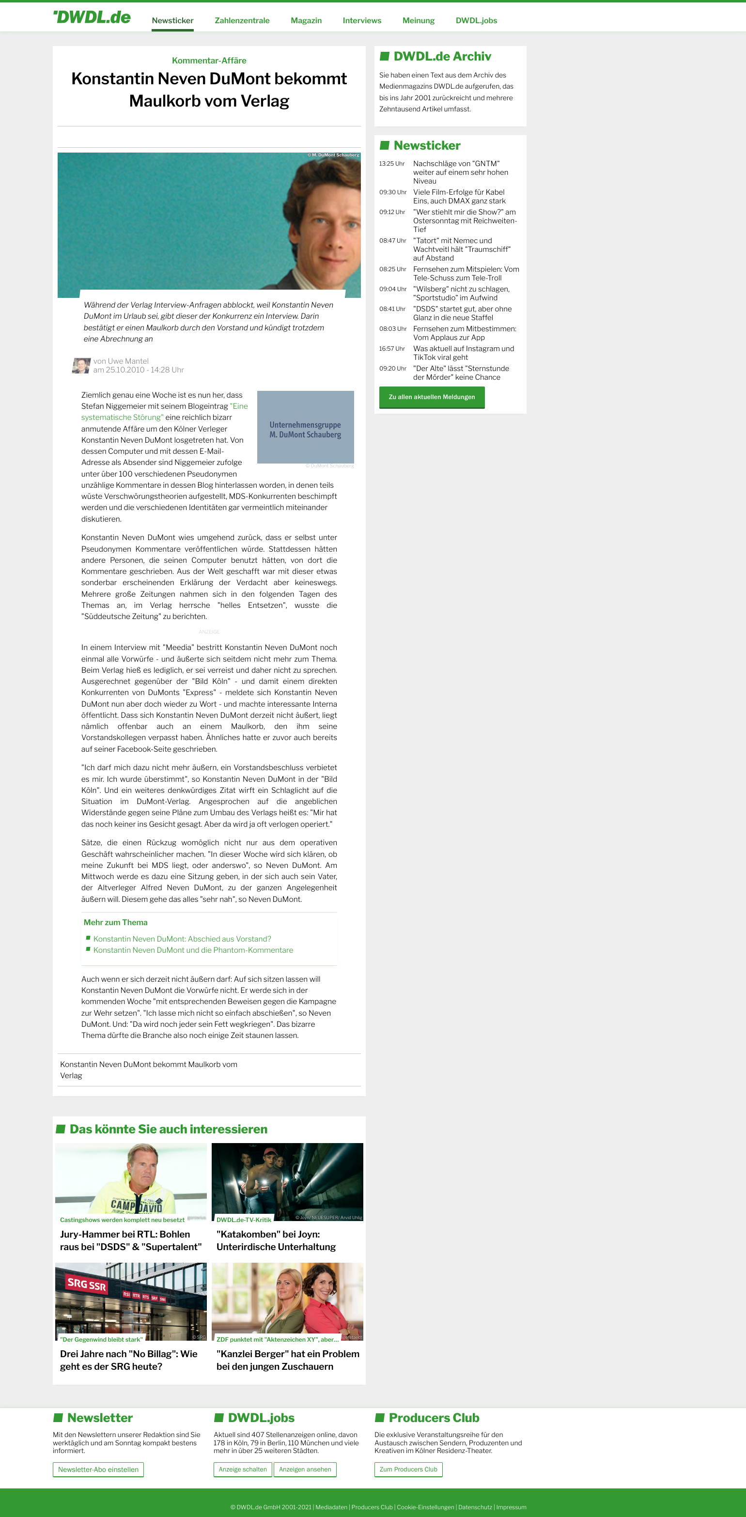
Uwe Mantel (128, 361)
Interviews (362, 20)
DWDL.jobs (476, 20)
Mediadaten (331, 1507)
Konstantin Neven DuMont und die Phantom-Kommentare (193, 950)
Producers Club (372, 1507)
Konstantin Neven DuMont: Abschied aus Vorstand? (182, 939)
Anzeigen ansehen (305, 1469)
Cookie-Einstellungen (425, 1507)
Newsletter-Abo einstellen (98, 1469)
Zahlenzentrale (242, 20)
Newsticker (172, 20)
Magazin (306, 20)
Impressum (511, 1507)
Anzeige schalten (243, 1469)
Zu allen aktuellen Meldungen (432, 397)
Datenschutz (475, 1507)
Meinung (419, 20)
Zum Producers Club (408, 1469)
